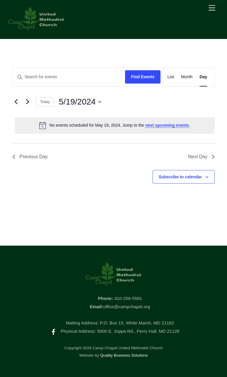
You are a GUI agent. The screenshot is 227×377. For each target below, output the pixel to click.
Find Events (142, 76)
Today (45, 102)
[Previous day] (16, 101)
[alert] (115, 125)
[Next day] (27, 101)
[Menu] (212, 8)
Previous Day (30, 156)
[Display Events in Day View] (203, 77)
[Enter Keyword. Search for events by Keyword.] (69, 77)
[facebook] (53, 331)
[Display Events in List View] (171, 77)
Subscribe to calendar (180, 176)
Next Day (201, 156)
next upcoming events (167, 125)
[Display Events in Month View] (186, 77)
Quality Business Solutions (124, 355)
